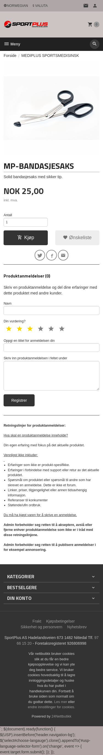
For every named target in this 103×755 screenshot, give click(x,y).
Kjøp (25, 237)
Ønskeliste (77, 237)
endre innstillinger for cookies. (51, 707)
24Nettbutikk (61, 716)
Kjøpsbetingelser (60, 621)
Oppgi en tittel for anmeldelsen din (51, 345)
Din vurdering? (15, 321)
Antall (8, 215)
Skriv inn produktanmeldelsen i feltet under (51, 373)
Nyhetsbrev (77, 627)
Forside (10, 55)
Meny (12, 44)
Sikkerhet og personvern (41, 627)
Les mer (61, 702)
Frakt (36, 621)
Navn (51, 308)
